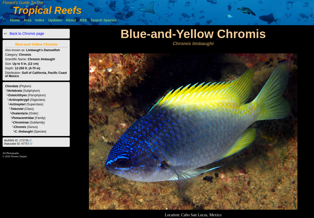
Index (39, 20)
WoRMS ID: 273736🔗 (18, 140)
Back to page (26, 34)
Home (15, 20)
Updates (55, 20)
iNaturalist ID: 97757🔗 (18, 143)
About (71, 20)
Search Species (104, 20)
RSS (83, 20)
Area (27, 20)
